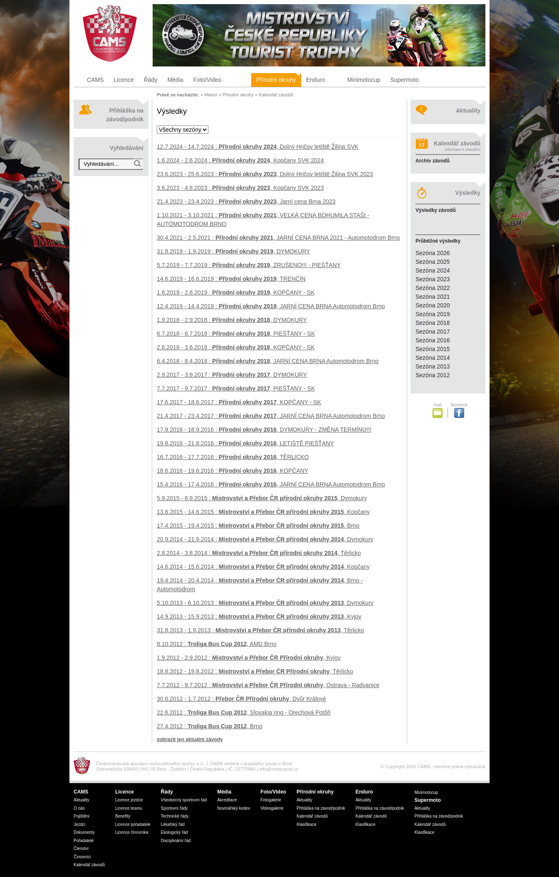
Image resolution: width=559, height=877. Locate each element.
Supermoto (404, 79)
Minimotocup (363, 79)
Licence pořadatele (133, 824)
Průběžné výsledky (438, 241)
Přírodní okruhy (276, 79)
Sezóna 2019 (433, 314)
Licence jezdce (129, 800)
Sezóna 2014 (433, 357)
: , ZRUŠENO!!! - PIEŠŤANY (249, 265)
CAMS (95, 79)
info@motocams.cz (278, 768)
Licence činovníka (131, 832)
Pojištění (81, 816)
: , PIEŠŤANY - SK (236, 333)
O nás (79, 808)
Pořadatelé (84, 840)
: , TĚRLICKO (233, 457)
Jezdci (79, 824)
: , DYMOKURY (233, 251)
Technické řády (175, 816)
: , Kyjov (259, 616)
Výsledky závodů (436, 210)
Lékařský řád (173, 824)
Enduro (315, 79)
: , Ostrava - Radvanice (268, 685)
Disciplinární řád (176, 840)
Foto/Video (207, 79)
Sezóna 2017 (433, 331)
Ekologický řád (174, 832)
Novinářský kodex (233, 808)
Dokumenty (84, 832)
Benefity (122, 816)
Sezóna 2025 (433, 261)
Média (175, 79)
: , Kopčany (263, 512)
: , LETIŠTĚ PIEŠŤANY (245, 443)
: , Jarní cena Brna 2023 (246, 201)
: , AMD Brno (217, 644)
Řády (151, 79)
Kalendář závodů (276, 94)
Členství (81, 848)
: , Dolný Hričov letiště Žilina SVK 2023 (265, 174)
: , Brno (258, 525)
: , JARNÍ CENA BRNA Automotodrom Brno (271, 306)
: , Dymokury (262, 498)
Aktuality (468, 110)
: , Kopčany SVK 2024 (240, 160)
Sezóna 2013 (433, 366)
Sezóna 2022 (433, 288)
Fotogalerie (270, 800)
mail (439, 410)
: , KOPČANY (232, 470)
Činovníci (82, 857)
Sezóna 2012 (433, 375)
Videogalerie (271, 808)
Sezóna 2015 (433, 349)
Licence (124, 79)
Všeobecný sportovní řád (184, 800)
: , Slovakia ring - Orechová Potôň (244, 712)
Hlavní (210, 94)
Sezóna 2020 (433, 305)
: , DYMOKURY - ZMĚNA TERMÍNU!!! (264, 429)
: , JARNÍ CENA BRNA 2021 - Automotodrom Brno (278, 237)
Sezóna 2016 (433, 340)
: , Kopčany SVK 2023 (240, 187)
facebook (459, 410)
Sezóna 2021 (433, 296)
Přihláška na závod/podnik (124, 115)
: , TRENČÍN (231, 278)
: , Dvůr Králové (241, 698)
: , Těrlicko (259, 553)
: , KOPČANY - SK (236, 292)
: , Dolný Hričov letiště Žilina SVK (258, 146)
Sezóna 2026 (433, 253)
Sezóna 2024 (433, 270)
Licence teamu (128, 808)
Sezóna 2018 (433, 322)
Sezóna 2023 (433, 279)
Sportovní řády (174, 808)
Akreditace (227, 800)
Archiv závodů (433, 161)
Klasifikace (307, 824)
